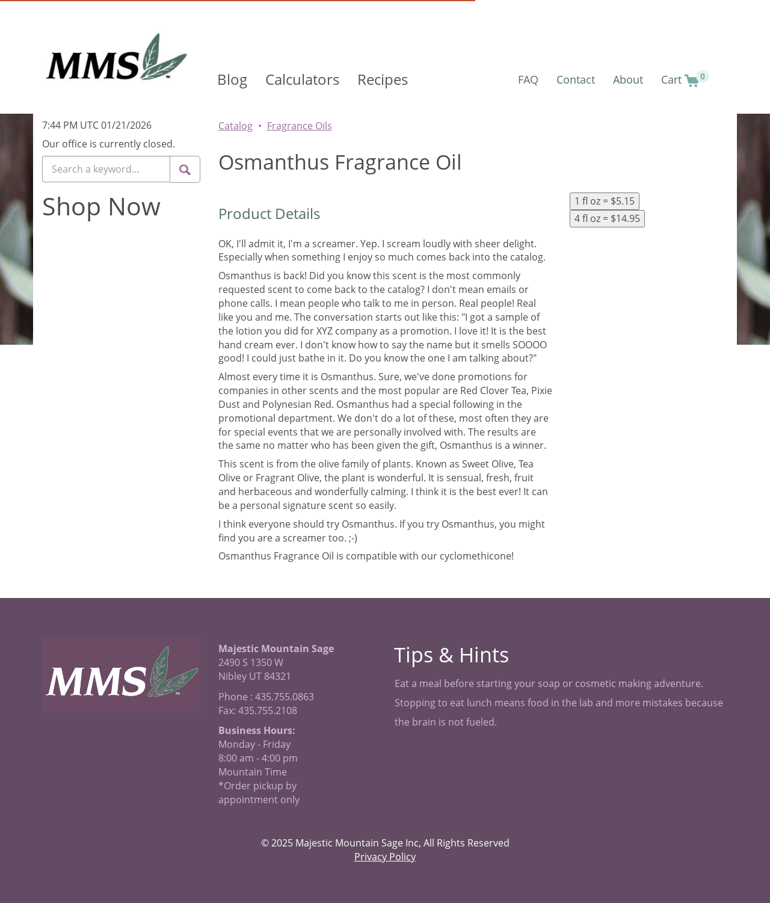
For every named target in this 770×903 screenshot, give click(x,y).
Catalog (235, 125)
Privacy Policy (385, 856)
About (628, 79)
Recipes (382, 79)
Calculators (302, 79)
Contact (575, 79)
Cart (685, 79)
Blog (232, 79)
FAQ (528, 79)
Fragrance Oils (299, 125)
